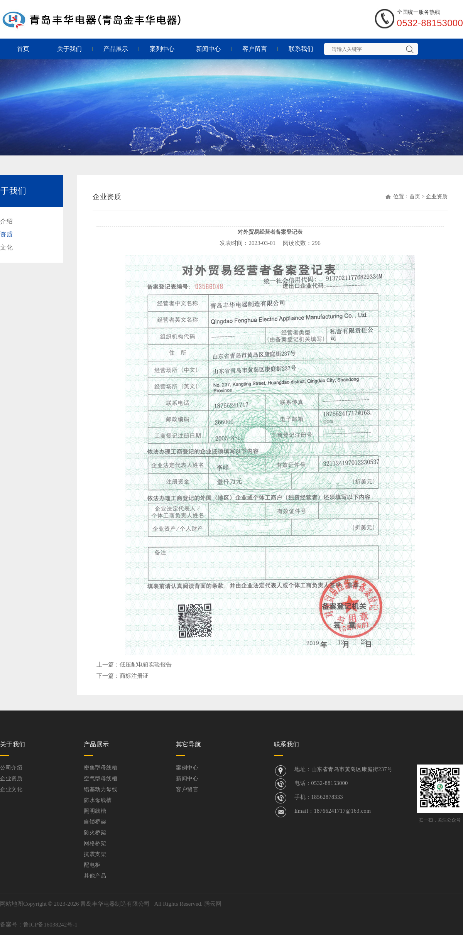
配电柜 (92, 865)
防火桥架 (95, 832)
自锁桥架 (95, 822)
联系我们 (301, 49)
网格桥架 (95, 843)
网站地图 (11, 904)
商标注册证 (134, 676)
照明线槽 (95, 811)
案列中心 (162, 49)
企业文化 (11, 789)
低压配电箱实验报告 (146, 665)
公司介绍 (11, 768)
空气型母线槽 (100, 778)
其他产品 (95, 876)
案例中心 (187, 768)
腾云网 (212, 904)
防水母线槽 (98, 800)
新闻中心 (208, 49)
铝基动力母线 (100, 789)
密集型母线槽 (100, 768)
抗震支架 (95, 854)
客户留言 (254, 49)
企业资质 (11, 778)
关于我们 (69, 49)
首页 (23, 49)
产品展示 (115, 49)
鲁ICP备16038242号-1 (50, 924)
